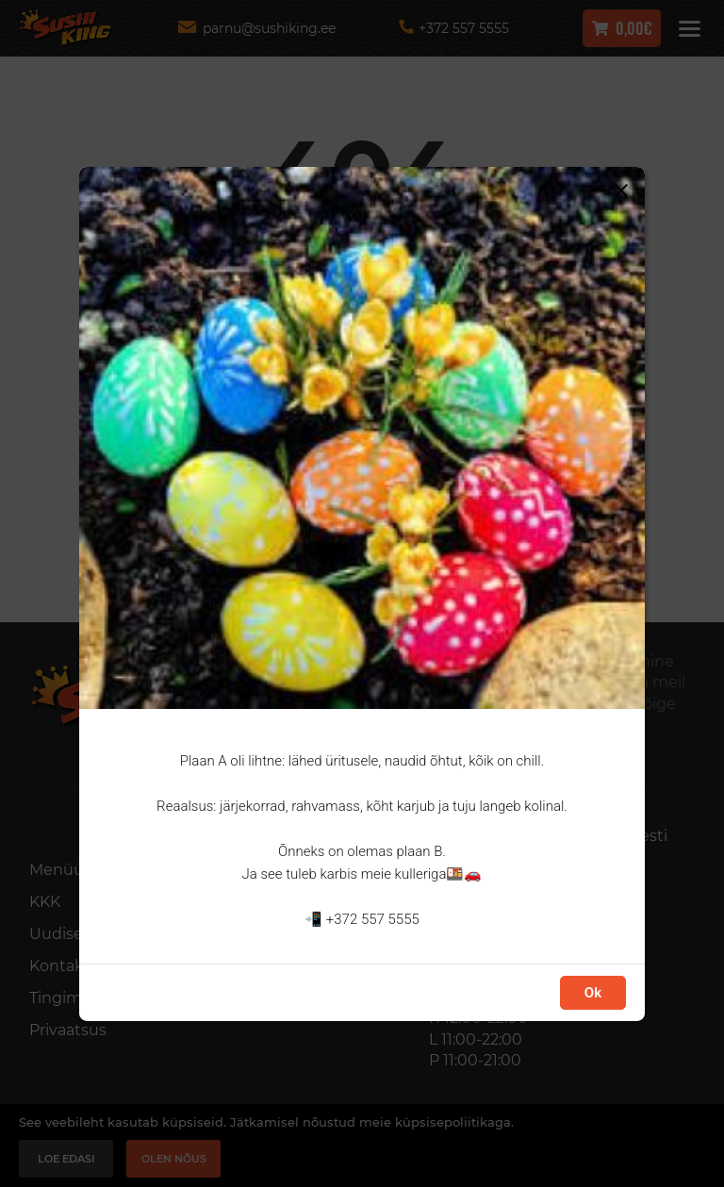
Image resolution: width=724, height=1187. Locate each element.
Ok (592, 992)
